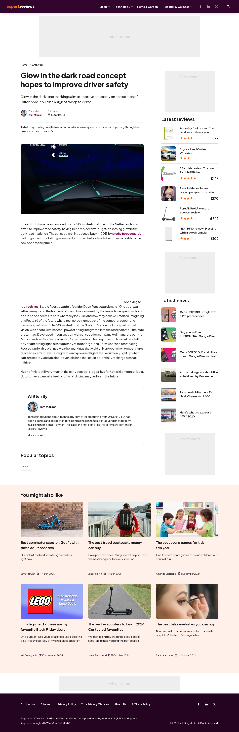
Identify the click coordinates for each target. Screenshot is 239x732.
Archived (37, 64)
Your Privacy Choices (95, 704)
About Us (120, 704)
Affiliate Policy (141, 704)
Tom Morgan (35, 115)
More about (35, 435)
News (26, 466)
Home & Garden (147, 6)
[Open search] (228, 7)
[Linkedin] (208, 7)
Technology (122, 6)
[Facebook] (200, 7)
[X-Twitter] (216, 7)
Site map (46, 704)
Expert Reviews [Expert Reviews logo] (18, 7)
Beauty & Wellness (177, 6)
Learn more (42, 131)
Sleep (103, 6)
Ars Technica (30, 306)
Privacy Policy (67, 704)
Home (24, 64)
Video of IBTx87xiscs (72, 274)
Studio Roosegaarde (126, 233)
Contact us (28, 704)
